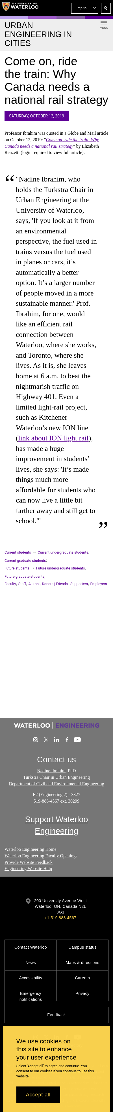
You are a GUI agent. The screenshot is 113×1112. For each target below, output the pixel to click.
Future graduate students (24, 576)
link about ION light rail (53, 438)
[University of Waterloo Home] (20, 8)
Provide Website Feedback (29, 862)
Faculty (10, 584)
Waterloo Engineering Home (30, 849)
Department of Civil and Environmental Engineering (56, 783)
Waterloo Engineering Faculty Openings (41, 855)
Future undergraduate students (60, 568)
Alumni (34, 584)
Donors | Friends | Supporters (65, 584)
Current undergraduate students (63, 552)
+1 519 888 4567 (60, 917)
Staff (22, 584)
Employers (98, 584)
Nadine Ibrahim (51, 770)
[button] (84, 8)
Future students (17, 568)
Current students (18, 552)
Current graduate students (25, 560)
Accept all (38, 1095)
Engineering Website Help (28, 868)
